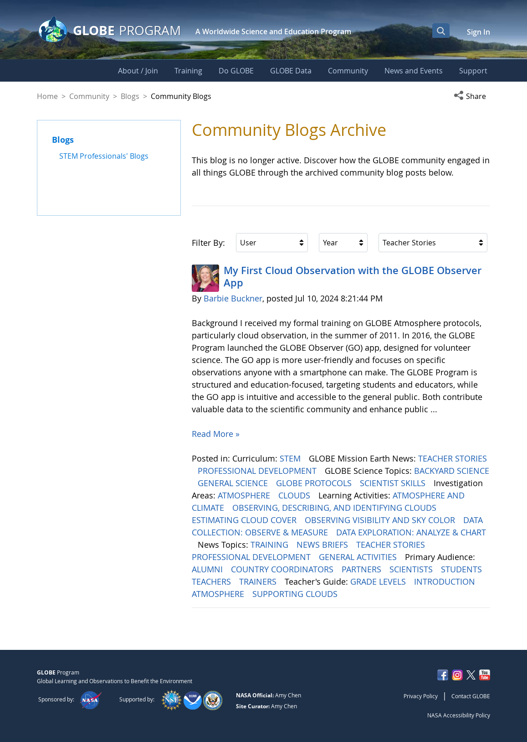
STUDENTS (462, 569)
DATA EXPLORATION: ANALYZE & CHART (411, 532)
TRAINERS (259, 581)
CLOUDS (295, 495)
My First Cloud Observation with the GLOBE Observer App (352, 276)
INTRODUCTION (445, 581)
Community (89, 96)
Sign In (478, 32)
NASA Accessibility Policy (458, 715)
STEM (291, 458)
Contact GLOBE (470, 696)
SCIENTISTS (412, 569)
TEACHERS (212, 581)
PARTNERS (363, 569)
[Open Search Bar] (441, 30)
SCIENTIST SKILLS (394, 482)
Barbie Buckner (233, 298)
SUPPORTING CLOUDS (296, 593)
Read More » (216, 433)
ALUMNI (208, 569)
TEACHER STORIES (452, 458)
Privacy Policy (421, 696)
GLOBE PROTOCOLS (315, 482)
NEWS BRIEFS (323, 544)
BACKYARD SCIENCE (451, 470)
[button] (472, 96)
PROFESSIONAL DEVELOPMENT (258, 470)
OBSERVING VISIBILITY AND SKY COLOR (381, 519)
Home (47, 96)
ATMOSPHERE (245, 495)
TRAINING (271, 544)
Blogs (130, 96)
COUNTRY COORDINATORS (283, 569)
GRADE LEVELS (379, 581)
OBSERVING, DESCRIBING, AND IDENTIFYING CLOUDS (335, 507)
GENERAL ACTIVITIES (359, 556)
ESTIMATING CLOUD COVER (245, 519)
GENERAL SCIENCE (234, 482)
